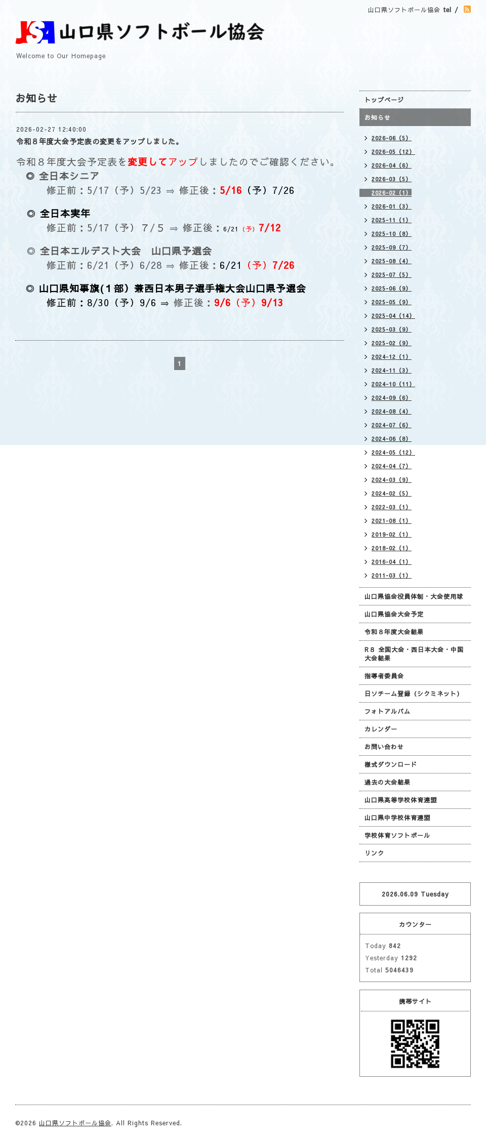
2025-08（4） (392, 261)
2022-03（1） (392, 507)
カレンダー (380, 729)
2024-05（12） (393, 452)
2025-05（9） (392, 302)
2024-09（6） (392, 397)
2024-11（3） (392, 370)
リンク (374, 853)
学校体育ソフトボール (397, 835)
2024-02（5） (392, 493)
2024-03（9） (392, 479)
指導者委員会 (384, 676)
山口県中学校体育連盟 (397, 817)
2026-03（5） (392, 179)
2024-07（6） (392, 425)
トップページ (384, 100)
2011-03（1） (392, 575)
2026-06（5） (392, 138)
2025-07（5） (392, 274)
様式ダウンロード (390, 764)
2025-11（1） (392, 220)
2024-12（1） (392, 356)
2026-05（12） (393, 151)
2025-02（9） (392, 343)
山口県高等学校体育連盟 (400, 800)
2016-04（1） (392, 561)
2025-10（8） (392, 233)
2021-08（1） (392, 520)
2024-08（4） (392, 411)
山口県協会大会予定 (394, 614)
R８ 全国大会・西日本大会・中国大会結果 (414, 653)
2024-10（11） (393, 384)
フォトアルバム (387, 711)
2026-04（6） (392, 165)
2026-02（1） (392, 192)
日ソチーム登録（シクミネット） (413, 693)
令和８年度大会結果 (394, 632)
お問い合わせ (384, 747)
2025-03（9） (392, 329)
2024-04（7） (392, 466)
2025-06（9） (392, 288)
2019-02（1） (392, 534)
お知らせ (377, 117)
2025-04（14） (393, 315)
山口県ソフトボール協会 (75, 1123)
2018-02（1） (392, 548)
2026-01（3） (392, 206)
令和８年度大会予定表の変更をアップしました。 (99, 141)
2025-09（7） (392, 247)
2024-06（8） (392, 438)
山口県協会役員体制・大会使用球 (413, 596)
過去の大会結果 (387, 782)
